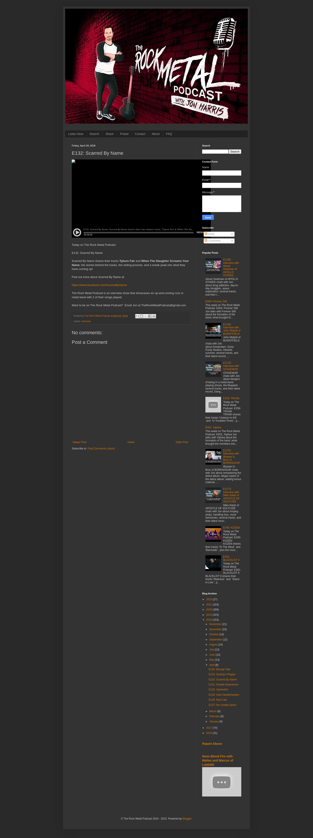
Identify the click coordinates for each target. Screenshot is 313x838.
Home (131, 442)
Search (94, 134)
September (216, 639)
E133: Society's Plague (222, 674)
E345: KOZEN (231, 527)
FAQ (169, 134)
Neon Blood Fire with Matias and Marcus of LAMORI (217, 761)
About (156, 134)
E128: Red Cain (218, 699)
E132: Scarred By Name (223, 679)
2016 (209, 733)
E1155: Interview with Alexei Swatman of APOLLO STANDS (231, 267)
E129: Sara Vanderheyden (224, 694)
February (214, 716)
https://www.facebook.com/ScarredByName (99, 285)
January (214, 721)
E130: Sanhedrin (218, 689)
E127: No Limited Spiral (222, 705)
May (212, 659)
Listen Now (75, 134)
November (215, 629)
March (213, 711)
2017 (209, 727)
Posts (209, 234)
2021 (209, 604)
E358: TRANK (231, 398)
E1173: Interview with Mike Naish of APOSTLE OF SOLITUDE (231, 495)
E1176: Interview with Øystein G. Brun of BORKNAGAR (231, 457)
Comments (212, 240)
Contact (140, 134)
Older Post (182, 442)
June (212, 654)
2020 (209, 609)
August (213, 644)
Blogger (187, 818)
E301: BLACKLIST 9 (231, 558)
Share (110, 134)
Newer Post (79, 442)
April (212, 665)
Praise (124, 134)
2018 (209, 619)
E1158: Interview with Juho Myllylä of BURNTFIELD (231, 329)
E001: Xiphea (213, 427)
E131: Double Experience (223, 684)
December (215, 624)
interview (86, 321)
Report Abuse (212, 743)
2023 (209, 599)
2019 (209, 614)
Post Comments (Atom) (101, 448)
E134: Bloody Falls (219, 669)
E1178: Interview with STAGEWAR (231, 366)
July (212, 649)
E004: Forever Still (216, 301)
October (214, 634)
